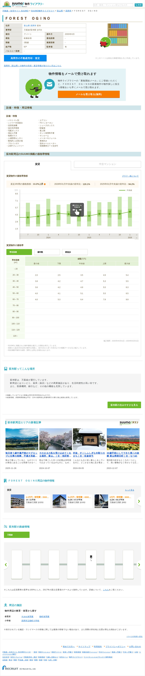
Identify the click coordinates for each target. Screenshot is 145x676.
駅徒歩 (68, 252)
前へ (6, 564)
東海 (31, 660)
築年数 (40, 252)
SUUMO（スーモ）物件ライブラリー (23, 4)
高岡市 (68, 11)
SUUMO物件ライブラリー (43, 11)
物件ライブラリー (76, 657)
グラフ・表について (130, 176)
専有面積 (13, 252)
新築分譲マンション (89, 652)
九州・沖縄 (52, 660)
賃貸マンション (44, 652)
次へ (138, 564)
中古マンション (104, 652)
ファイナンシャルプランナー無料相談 (98, 657)
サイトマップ (84, 647)
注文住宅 (5, 657)
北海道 (4, 660)
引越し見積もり (52, 657)
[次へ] (138, 501)
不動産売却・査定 (30, 657)
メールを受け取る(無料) (89, 94)
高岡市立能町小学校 (30, 621)
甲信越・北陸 (23, 660)
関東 (15, 660)
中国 (45, 660)
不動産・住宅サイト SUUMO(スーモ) (16, 652)
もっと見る (129, 490)
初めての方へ (69, 647)
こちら (106, 590)
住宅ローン (63, 657)
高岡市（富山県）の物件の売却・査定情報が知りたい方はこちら (32, 66)
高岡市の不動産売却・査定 (25, 58)
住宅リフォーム (16, 657)
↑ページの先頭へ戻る (135, 636)
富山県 (60, 11)
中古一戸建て (128, 652)
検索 (140, 5)
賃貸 (35, 652)
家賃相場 (77, 652)
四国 (40, 660)
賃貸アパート (56, 652)
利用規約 (98, 647)
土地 (136, 652)
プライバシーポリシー (116, 647)
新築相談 (41, 657)
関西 (36, 660)
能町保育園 (44, 616)
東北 (10, 660)
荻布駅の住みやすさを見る (124, 405)
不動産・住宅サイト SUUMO (15, 11)
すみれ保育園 (27, 616)
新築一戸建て (117, 652)
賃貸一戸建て (68, 652)
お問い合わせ (135, 647)
